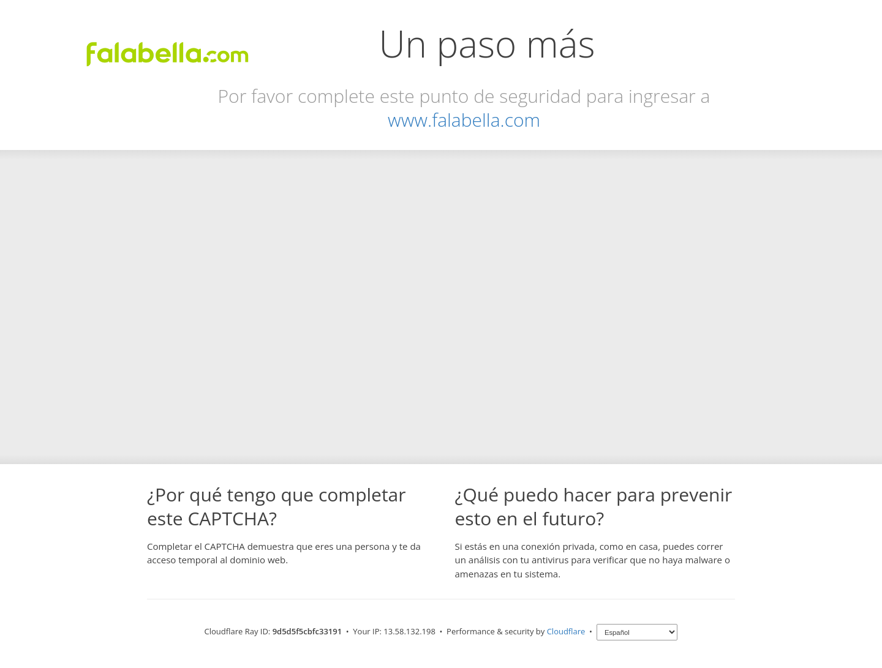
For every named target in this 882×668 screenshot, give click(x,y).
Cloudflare (566, 631)
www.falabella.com (464, 119)
